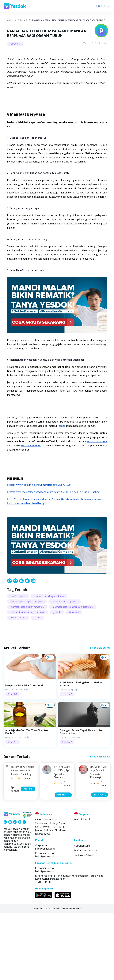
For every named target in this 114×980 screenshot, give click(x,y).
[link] (9, 647)
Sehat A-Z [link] (22, 20)
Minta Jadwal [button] (63, 861)
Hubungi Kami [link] (82, 912)
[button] (30, 743)
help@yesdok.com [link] (45, 923)
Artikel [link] (10, 20)
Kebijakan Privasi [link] (83, 922)
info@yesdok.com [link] (45, 915)
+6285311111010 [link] (44, 949)
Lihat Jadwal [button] (28, 855)
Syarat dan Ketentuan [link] (86, 917)
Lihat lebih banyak (100, 714)
